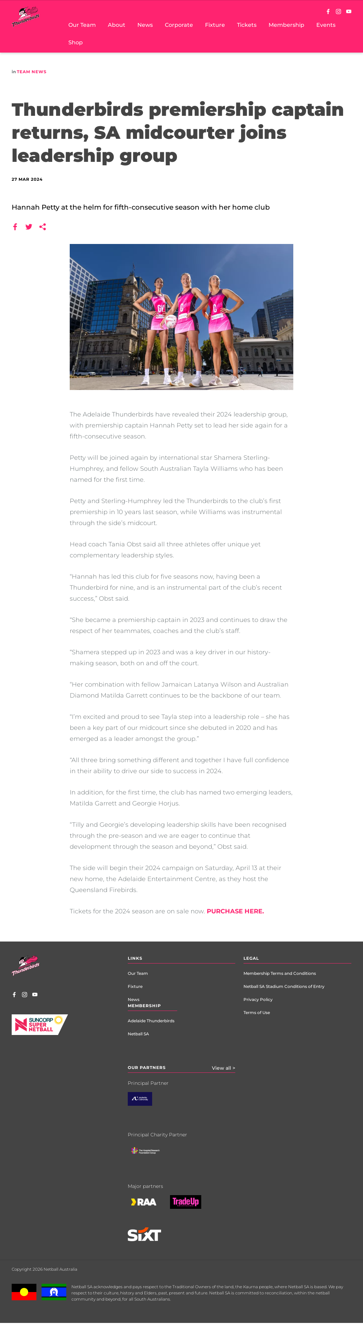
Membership (144, 1005)
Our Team (138, 973)
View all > (223, 1068)
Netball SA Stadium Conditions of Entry (284, 986)
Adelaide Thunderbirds (151, 1020)
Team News (32, 71)
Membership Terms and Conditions (279, 973)
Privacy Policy (258, 999)
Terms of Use (256, 1012)
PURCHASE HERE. (235, 911)
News (133, 999)
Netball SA (138, 1033)
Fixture (135, 986)
